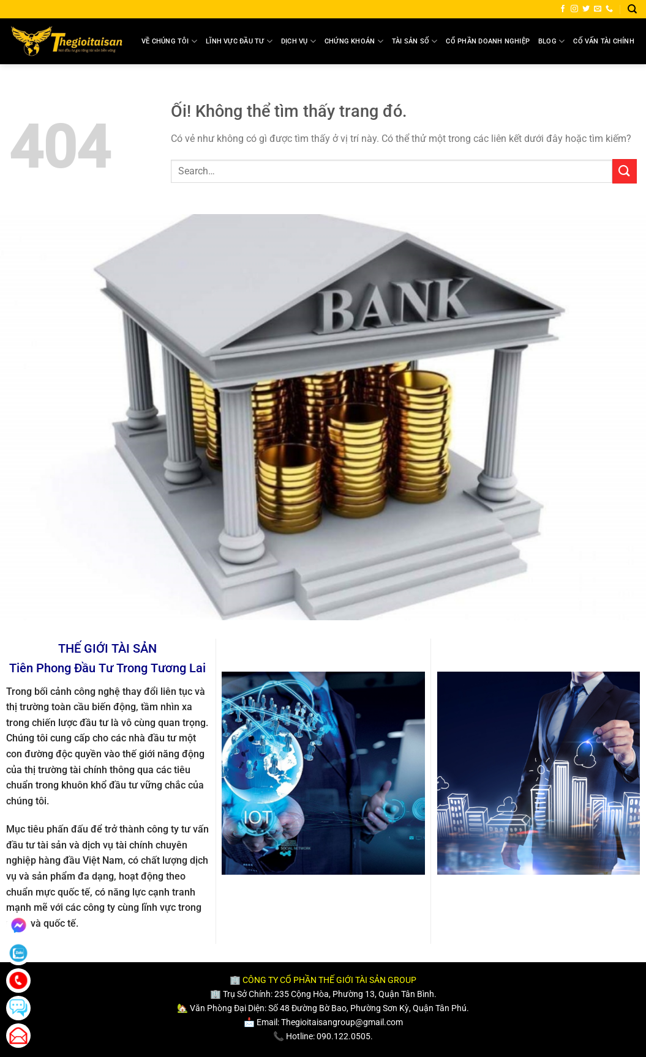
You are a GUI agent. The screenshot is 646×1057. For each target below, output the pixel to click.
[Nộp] (624, 171)
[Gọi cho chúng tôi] (609, 9)
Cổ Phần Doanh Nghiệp (487, 41)
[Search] (632, 9)
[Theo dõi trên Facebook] (562, 9)
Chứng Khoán (354, 41)
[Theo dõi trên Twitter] (586, 9)
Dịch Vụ (298, 41)
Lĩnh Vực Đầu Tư (239, 41)
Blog (551, 41)
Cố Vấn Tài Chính (603, 41)
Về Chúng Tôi (169, 41)
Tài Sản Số (415, 41)
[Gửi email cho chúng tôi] (597, 9)
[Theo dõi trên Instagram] (574, 9)
